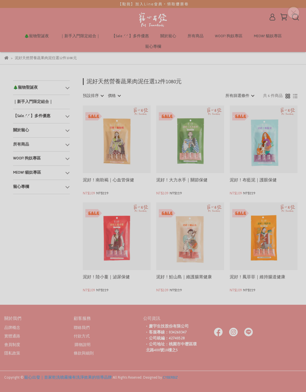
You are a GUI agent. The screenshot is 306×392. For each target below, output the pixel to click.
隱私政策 (12, 353)
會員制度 (12, 344)
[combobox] (93, 96)
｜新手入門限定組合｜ (80, 36)
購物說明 (82, 344)
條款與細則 (84, 353)
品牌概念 (12, 327)
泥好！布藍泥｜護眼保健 (253, 181)
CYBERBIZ (170, 377)
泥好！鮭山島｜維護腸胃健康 (184, 278)
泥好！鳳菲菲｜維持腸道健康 (257, 278)
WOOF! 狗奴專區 (229, 36)
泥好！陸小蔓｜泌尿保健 (106, 278)
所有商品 (196, 36)
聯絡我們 (82, 327)
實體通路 (12, 336)
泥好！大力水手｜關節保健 (182, 181)
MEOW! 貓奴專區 (268, 36)
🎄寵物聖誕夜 (36, 36)
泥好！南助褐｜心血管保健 (108, 181)
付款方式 (82, 336)
